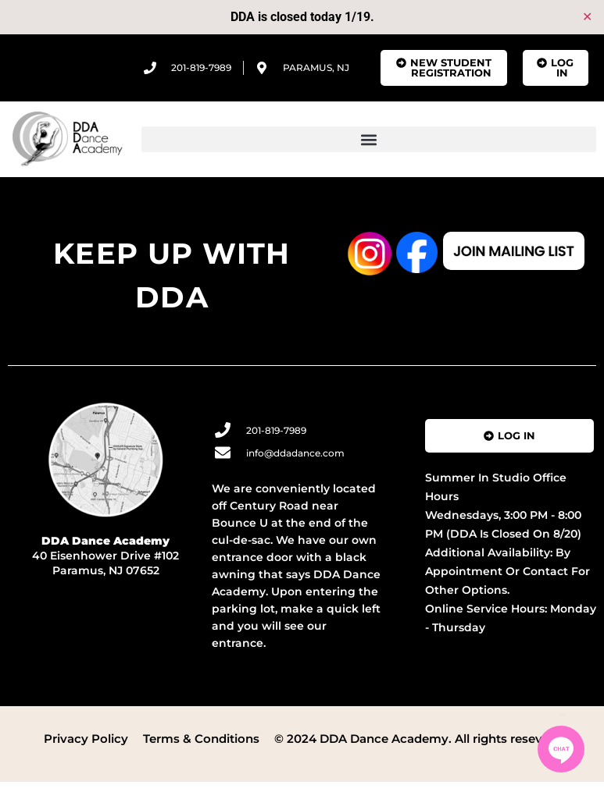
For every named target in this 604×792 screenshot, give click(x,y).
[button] (368, 139)
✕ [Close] (587, 16)
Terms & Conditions (201, 738)
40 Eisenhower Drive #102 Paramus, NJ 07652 (105, 555)
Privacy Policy (86, 738)
